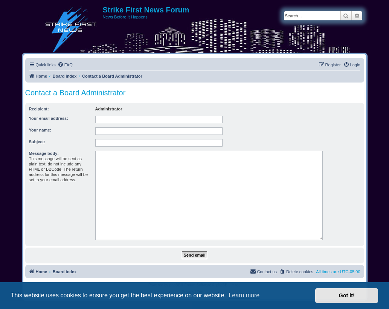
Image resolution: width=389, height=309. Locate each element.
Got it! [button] (347, 295)
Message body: (44, 153)
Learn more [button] (244, 295)
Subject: (37, 141)
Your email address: (48, 118)
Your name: (40, 130)
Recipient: (39, 109)
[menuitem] (65, 64)
